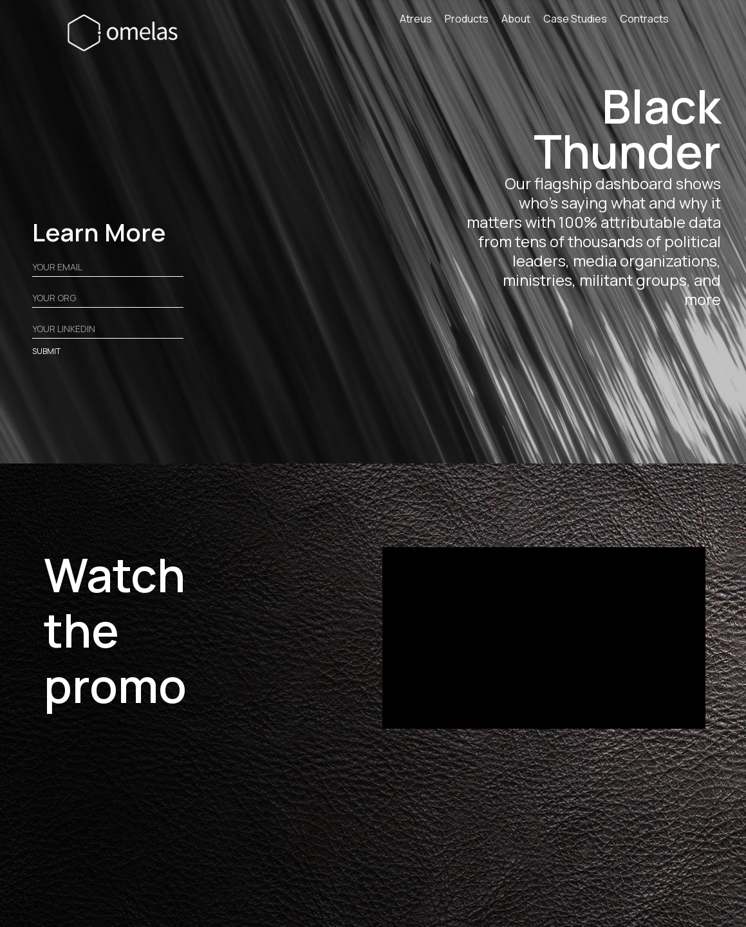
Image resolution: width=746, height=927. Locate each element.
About (515, 19)
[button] (473, 22)
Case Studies (575, 19)
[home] (126, 32)
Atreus (416, 19)
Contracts (644, 19)
